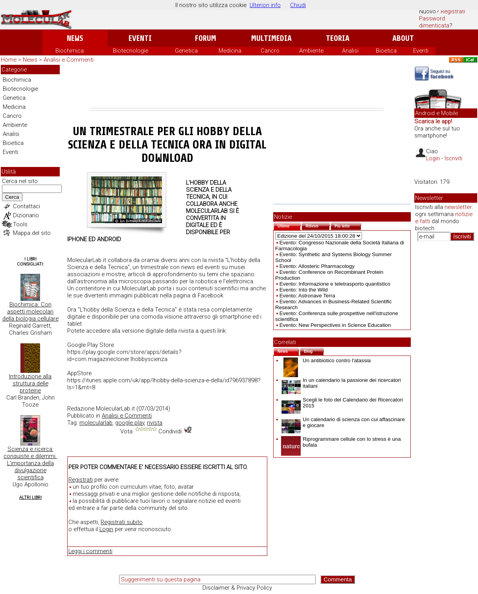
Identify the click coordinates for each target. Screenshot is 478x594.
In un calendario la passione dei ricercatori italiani (341, 383)
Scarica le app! (433, 121)
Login (106, 529)
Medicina (230, 50)
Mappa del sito (32, 232)
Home (9, 59)
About (403, 38)
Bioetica (386, 50)
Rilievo (317, 225)
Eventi (140, 38)
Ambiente (311, 50)
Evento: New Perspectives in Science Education (335, 325)
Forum (205, 38)
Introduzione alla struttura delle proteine (30, 383)
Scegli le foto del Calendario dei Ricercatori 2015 (342, 403)
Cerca (12, 197)
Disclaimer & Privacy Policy (237, 587)
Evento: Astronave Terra (307, 296)
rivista (154, 422)
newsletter (458, 207)
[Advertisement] (237, 86)
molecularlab (95, 422)
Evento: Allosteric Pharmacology (317, 266)
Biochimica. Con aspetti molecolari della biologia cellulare (30, 311)
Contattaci (26, 206)
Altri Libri (30, 497)
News (75, 38)
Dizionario (26, 215)
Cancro (270, 50)
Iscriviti (453, 158)
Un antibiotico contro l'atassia (326, 360)
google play (129, 422)
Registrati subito (122, 522)
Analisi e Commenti (69, 59)
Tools (20, 224)
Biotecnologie (130, 50)
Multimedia (271, 38)
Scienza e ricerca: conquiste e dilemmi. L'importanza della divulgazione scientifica (30, 463)
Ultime (289, 225)
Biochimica (69, 50)
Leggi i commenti (90, 551)
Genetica (186, 50)
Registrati (453, 11)
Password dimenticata (434, 22)
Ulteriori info (265, 5)
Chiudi (298, 5)
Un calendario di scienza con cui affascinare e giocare (343, 422)
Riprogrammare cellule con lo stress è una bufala (341, 442)
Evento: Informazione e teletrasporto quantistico (334, 284)
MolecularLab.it (115, 408)
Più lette (348, 225)
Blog (314, 351)
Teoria (337, 38)
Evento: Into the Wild (303, 290)
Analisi (350, 50)
